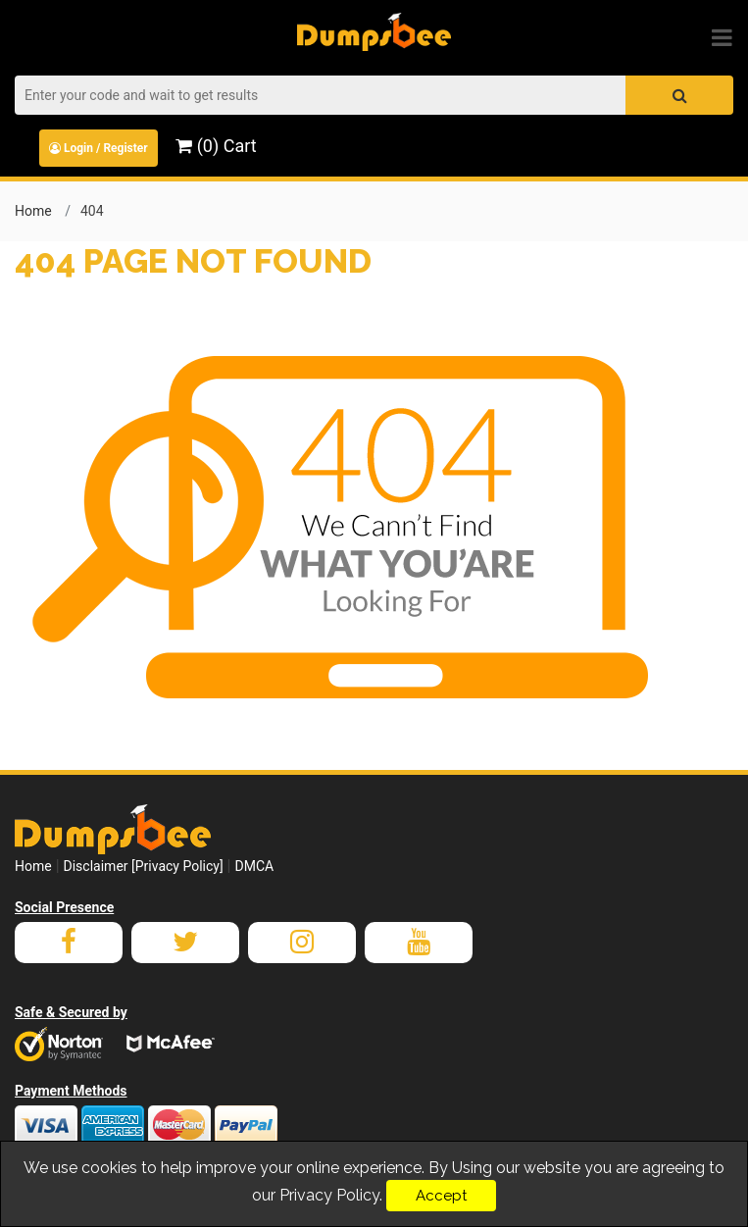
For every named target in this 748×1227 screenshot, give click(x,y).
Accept (441, 1195)
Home (33, 211)
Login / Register (98, 148)
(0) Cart (215, 145)
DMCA (254, 866)
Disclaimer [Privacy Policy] (144, 866)
